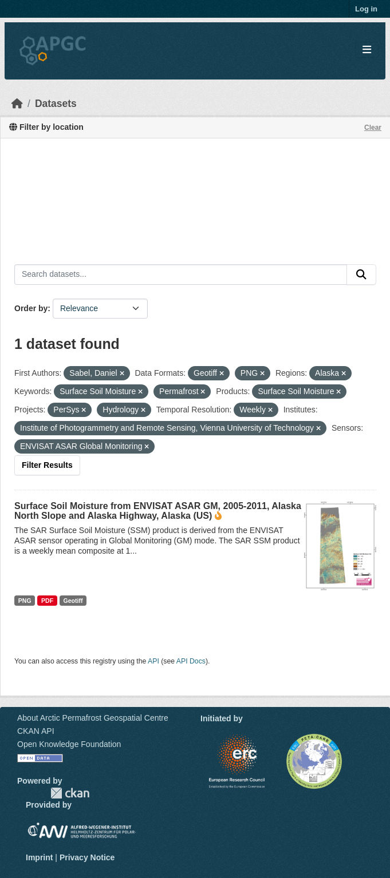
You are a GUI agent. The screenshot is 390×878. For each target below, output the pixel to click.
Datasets (56, 103)
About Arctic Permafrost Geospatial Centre (92, 717)
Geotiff (73, 600)
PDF (47, 600)
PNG (24, 600)
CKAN (69, 793)
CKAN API (35, 731)
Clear (372, 128)
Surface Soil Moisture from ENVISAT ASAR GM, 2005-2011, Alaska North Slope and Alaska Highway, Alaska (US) (157, 511)
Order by (31, 308)
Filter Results (47, 465)
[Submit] (361, 274)
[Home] (17, 103)
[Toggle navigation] (367, 50)
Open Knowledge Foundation (69, 744)
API (153, 661)
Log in (366, 9)
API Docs (191, 661)
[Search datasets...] (180, 274)
